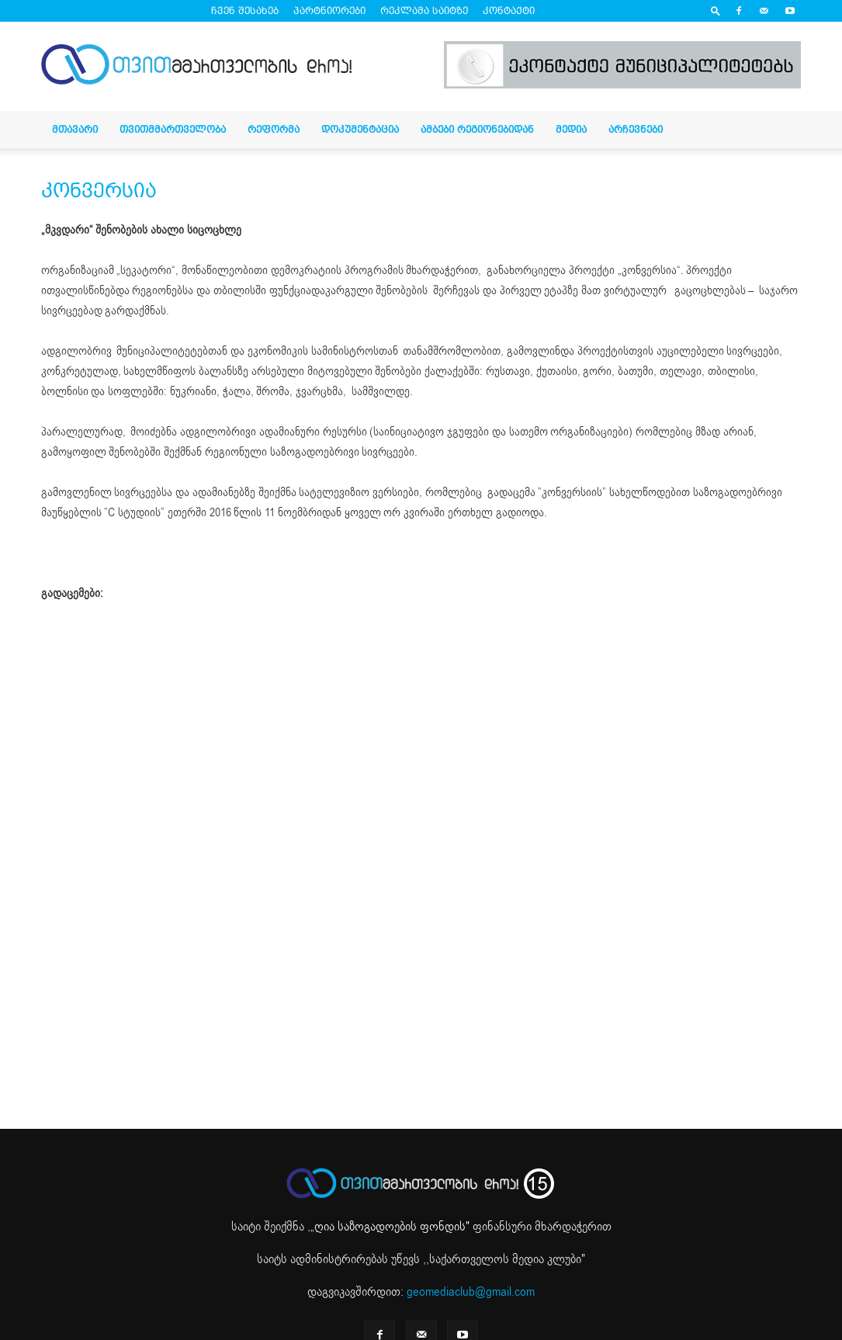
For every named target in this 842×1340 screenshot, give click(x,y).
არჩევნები (635, 129)
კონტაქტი (509, 10)
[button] (715, 10)
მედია (571, 129)
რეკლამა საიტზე (424, 10)
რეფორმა (274, 129)
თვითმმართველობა (173, 129)
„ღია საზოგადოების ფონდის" (390, 1226)
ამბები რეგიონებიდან (477, 129)
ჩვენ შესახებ (245, 10)
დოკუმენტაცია (360, 129)
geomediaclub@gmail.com (471, 1291)
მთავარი (75, 129)
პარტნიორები (329, 10)
